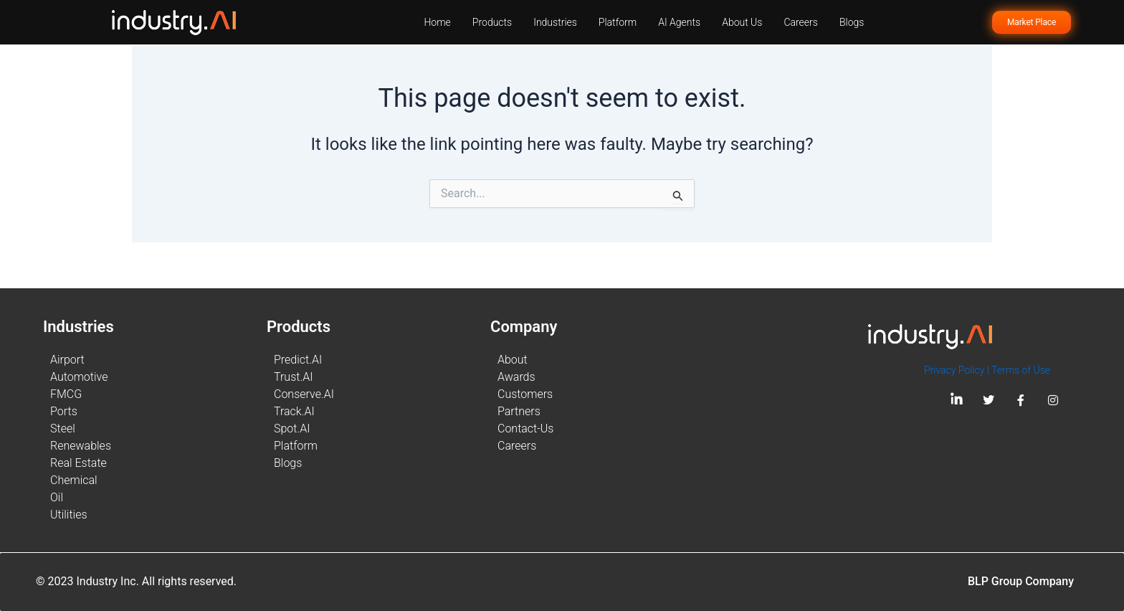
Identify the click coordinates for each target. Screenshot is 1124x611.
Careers (800, 22)
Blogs (851, 22)
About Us (742, 22)
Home (437, 22)
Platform (618, 22)
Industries (555, 22)
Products (492, 22)
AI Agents (679, 22)
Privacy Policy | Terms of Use (987, 370)
